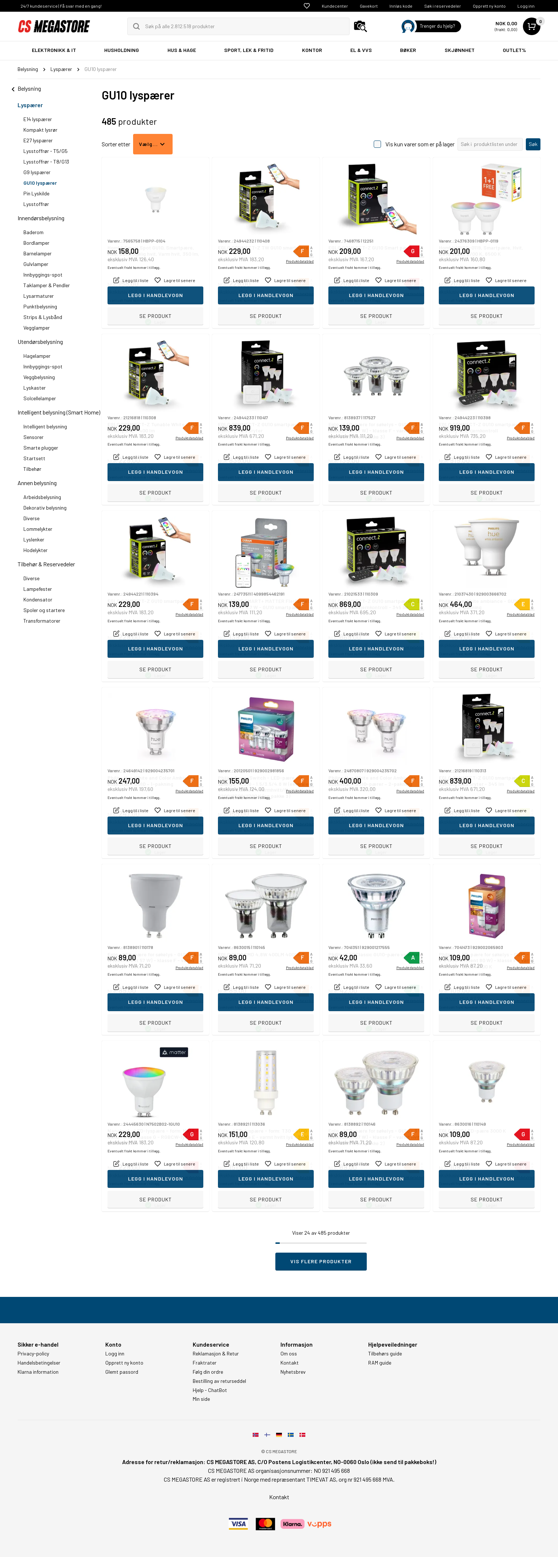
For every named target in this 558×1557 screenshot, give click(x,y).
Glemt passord (121, 1372)
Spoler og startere (44, 610)
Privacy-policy (33, 1354)
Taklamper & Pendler (46, 285)
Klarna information (38, 1372)
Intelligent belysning (45, 426)
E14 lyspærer (37, 119)
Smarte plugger (40, 447)
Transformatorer (41, 621)
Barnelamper (37, 253)
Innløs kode (400, 5)
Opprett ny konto (489, 5)
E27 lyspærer (38, 140)
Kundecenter (335, 5)
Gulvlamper (35, 264)
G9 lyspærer (36, 172)
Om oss (288, 1354)
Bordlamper (36, 243)
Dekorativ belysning (45, 507)
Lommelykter (37, 529)
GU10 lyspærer (40, 183)
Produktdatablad (300, 294)
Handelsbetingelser (39, 1363)
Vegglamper (36, 327)
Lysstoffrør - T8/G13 (46, 161)
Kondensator (37, 599)
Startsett (34, 458)
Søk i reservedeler (442, 5)
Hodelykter (35, 550)
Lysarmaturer (38, 296)
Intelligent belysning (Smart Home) (59, 412)
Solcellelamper (39, 398)
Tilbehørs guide (385, 1354)
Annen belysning (37, 482)
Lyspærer (30, 104)
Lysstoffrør (36, 204)
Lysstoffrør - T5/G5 (45, 151)
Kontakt (289, 1363)
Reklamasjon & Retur (216, 1354)
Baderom (33, 232)
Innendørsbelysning (41, 217)
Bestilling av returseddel (219, 1381)
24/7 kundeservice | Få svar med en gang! (61, 5)
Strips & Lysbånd (42, 317)
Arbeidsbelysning (42, 497)
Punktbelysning (40, 306)
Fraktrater (204, 1363)
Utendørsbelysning (40, 341)
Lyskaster (34, 387)
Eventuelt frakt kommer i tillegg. (134, 300)
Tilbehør (32, 469)
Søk (533, 144)
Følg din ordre (208, 1372)
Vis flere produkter (321, 1261)
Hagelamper (36, 356)
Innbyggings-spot (43, 274)
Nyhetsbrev (293, 1372)
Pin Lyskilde (36, 193)
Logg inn (526, 5)
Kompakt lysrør (40, 130)
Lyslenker (33, 539)
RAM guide (379, 1363)
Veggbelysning (39, 377)
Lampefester (37, 589)
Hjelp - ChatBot (210, 1390)
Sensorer (33, 437)
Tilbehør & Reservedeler (46, 563)
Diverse (31, 518)
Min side (201, 1399)
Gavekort (369, 5)
